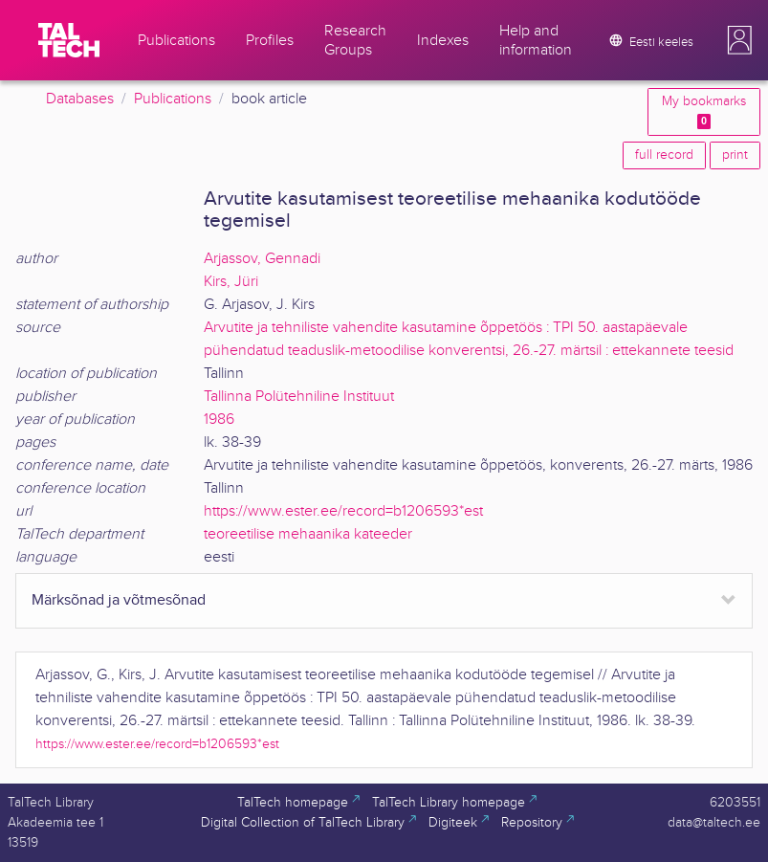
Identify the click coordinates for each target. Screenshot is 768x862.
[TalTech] (68, 40)
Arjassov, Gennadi (262, 259)
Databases (80, 99)
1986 (219, 419)
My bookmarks (704, 111)
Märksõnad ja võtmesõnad (119, 600)
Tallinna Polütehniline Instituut (299, 396)
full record (664, 155)
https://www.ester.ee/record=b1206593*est (343, 511)
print (735, 155)
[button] (739, 40)
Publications (172, 99)
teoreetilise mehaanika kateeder (308, 534)
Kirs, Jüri (231, 282)
